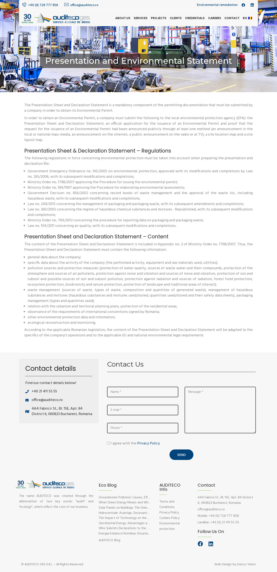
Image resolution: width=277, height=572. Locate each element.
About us (122, 18)
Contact (231, 18)
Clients (176, 18)
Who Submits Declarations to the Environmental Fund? (137, 528)
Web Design (223, 564)
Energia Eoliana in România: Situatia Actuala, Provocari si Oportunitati (147, 533)
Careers (214, 18)
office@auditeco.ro (84, 5)
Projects (158, 18)
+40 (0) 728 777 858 (43, 5)
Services (141, 18)
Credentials (195, 18)
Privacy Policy (148, 443)
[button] (109, 539)
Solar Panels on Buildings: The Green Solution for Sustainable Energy (146, 508)
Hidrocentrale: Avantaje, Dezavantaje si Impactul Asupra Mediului (145, 513)
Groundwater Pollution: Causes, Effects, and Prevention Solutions (145, 497)
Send (181, 454)
